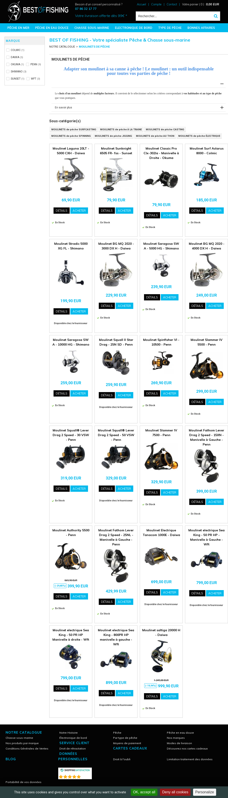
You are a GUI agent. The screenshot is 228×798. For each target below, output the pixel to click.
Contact (172, 4)
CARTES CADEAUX (130, 748)
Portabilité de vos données (23, 782)
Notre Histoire (68, 732)
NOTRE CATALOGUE (62, 46)
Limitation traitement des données (190, 759)
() (86, 776)
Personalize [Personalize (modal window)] (204, 792)
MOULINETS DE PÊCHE (94, 46)
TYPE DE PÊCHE (170, 28)
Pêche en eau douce (180, 732)
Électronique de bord (73, 737)
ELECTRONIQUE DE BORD (133, 28)
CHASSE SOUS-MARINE (91, 28)
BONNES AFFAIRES (201, 28)
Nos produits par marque (22, 743)
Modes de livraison (179, 743)
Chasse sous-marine (19, 737)
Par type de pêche (125, 737)
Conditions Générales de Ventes (27, 748)
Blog (11, 759)
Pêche (117, 732)
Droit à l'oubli (121, 759)
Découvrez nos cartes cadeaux (187, 748)
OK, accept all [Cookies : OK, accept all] (144, 792)
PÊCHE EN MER (18, 28)
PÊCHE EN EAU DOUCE (52, 28)
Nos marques (176, 737)
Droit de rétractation (72, 748)
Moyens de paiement (127, 743)
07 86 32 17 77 (86, 9)
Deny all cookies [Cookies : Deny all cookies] (175, 792)
